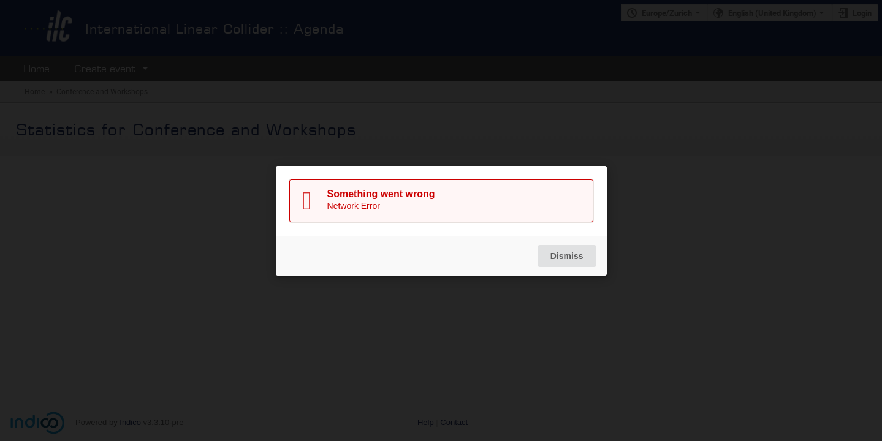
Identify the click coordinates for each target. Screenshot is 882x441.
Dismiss (566, 256)
